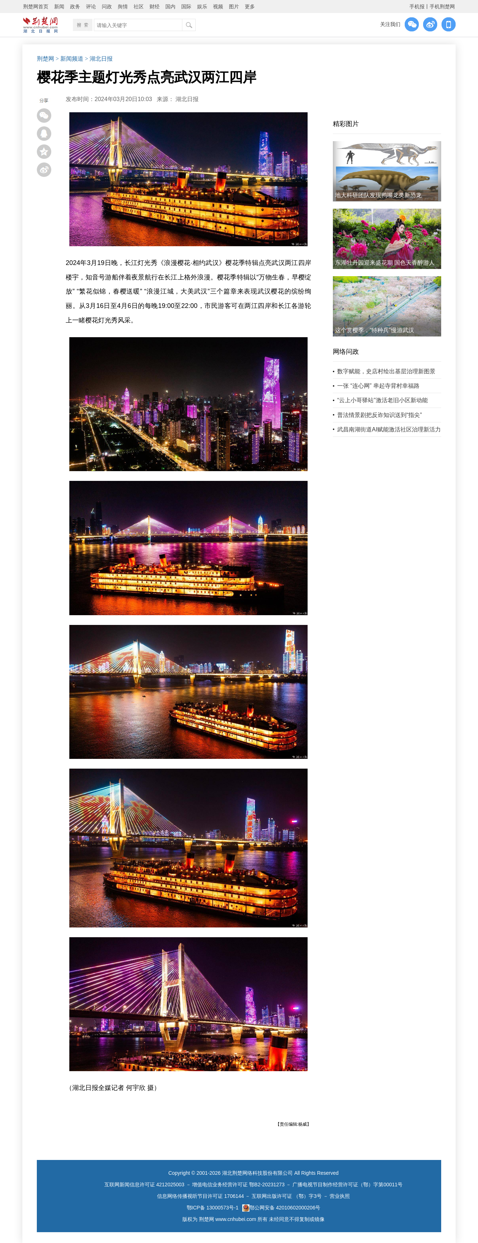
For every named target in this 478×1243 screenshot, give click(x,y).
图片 (234, 6)
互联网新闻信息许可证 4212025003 (144, 1184)
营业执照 (340, 1196)
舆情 (123, 6)
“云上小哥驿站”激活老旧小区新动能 (382, 400)
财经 (154, 6)
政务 (75, 6)
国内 (170, 6)
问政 (107, 6)
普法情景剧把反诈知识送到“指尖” (379, 415)
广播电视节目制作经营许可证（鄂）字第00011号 (347, 1184)
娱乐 (202, 6)
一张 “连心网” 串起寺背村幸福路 (378, 386)
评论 (91, 6)
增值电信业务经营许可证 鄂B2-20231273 (238, 1184)
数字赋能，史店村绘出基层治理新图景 (386, 371)
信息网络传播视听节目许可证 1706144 (200, 1196)
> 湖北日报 (99, 59)
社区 (139, 6)
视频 (218, 6)
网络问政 (346, 351)
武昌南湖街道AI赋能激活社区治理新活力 (389, 429)
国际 (186, 6)
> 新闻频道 (69, 59)
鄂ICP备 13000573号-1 (213, 1208)
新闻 (59, 6)
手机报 (417, 6)
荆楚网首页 (35, 6)
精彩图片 (346, 123)
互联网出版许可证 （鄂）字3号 (287, 1196)
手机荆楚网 (442, 6)
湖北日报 (187, 99)
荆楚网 (45, 59)
